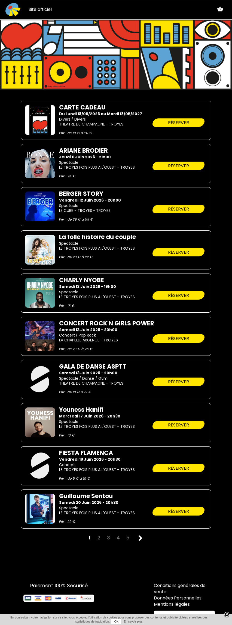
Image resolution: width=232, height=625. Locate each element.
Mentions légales (172, 604)
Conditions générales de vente (180, 589)
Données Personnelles (178, 598)
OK (116, 621)
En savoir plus (133, 621)
